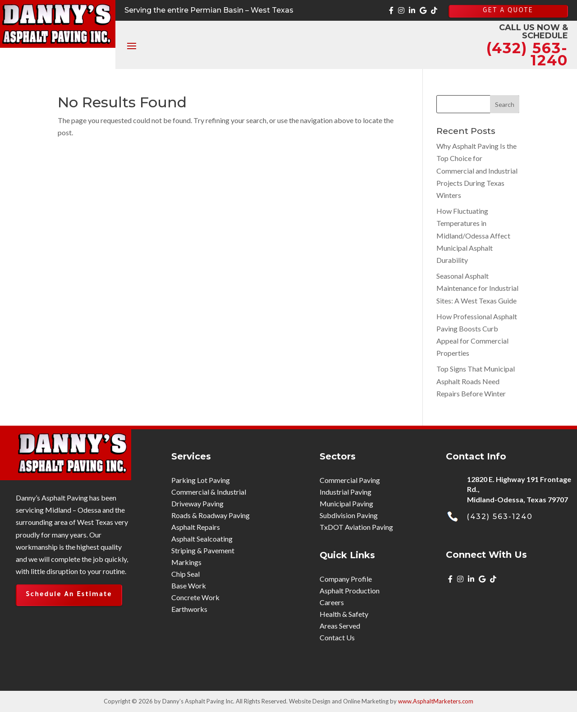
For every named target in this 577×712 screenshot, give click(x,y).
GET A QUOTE (508, 11)
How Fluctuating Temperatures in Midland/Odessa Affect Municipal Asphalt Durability (473, 235)
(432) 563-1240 (500, 516)
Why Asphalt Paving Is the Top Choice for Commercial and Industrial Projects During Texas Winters (476, 170)
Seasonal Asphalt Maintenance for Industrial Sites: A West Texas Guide (477, 287)
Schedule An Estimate (69, 595)
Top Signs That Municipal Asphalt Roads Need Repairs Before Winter (475, 380)
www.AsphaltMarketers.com (435, 701)
